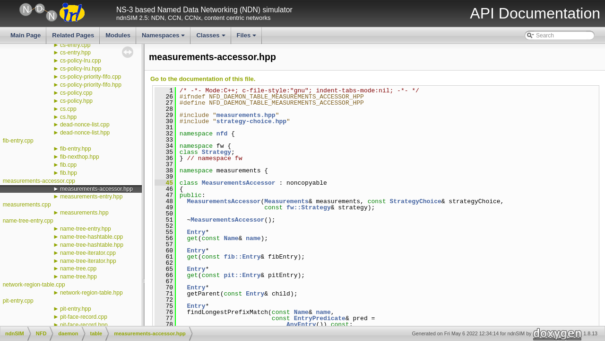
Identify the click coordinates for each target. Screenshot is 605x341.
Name (231, 238)
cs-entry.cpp (75, 45)
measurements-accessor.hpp (96, 189)
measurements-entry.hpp (91, 196)
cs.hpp (68, 117)
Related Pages (73, 35)
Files (247, 38)
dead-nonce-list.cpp (85, 124)
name (253, 238)
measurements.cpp (27, 204)
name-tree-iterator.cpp (88, 253)
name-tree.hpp (78, 276)
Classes (211, 38)
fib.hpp (68, 173)
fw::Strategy (308, 207)
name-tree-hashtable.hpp (91, 245)
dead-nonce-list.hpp (85, 132)
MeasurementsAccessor (239, 183)
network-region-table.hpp (91, 292)
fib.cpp (68, 165)
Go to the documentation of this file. (202, 78)
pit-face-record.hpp (84, 325)
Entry (196, 232)
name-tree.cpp (78, 268)
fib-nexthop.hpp (79, 156)
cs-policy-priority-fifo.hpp (90, 84)
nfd (221, 133)
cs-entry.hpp (75, 52)
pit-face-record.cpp (83, 317)
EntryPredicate (320, 318)
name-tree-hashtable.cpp (91, 236)
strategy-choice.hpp (251, 121)
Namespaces (164, 38)
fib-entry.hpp (75, 148)
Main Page (25, 35)
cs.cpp (68, 109)
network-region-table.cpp (34, 284)
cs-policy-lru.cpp (80, 60)
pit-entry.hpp (75, 308)
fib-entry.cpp (18, 140)
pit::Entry (242, 275)
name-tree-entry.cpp (28, 220)
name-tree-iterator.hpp (88, 261)
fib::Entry (242, 256)
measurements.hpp (84, 212)
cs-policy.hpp (76, 101)
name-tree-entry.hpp (85, 228)
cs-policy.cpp (76, 93)
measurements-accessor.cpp (39, 181)
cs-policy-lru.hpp (80, 68)
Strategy (216, 152)
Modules (117, 35)
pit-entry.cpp (18, 300)
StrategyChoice (415, 201)
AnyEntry (301, 324)
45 (164, 183)
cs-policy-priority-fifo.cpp (90, 76)
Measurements (286, 201)
